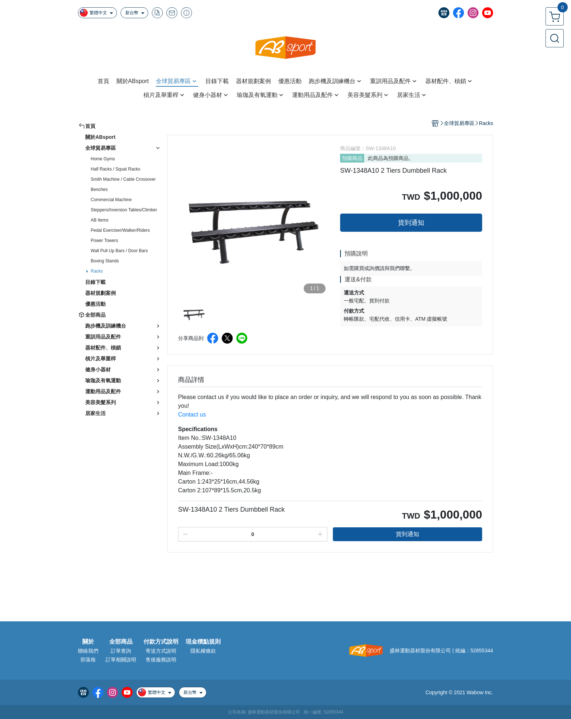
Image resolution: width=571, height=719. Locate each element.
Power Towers (104, 240)
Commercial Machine (111, 199)
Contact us (192, 414)
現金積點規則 (203, 642)
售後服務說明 (161, 659)
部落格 (88, 659)
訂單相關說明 (121, 659)
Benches (99, 189)
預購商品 (352, 158)
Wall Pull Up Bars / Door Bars (119, 250)
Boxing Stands (105, 260)
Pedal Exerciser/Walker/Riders (120, 230)
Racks (97, 271)
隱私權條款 (203, 650)
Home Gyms (103, 158)
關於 (88, 642)
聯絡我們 (88, 650)
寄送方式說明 (161, 650)
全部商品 (121, 642)
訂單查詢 (121, 650)
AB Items (100, 220)
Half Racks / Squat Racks (115, 169)
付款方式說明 (160, 642)
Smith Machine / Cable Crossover (123, 179)
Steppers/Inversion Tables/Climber (124, 209)
